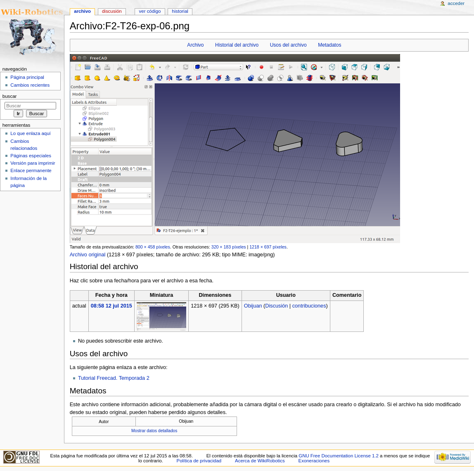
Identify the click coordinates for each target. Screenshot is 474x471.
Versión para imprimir (32, 163)
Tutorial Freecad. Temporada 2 (113, 378)
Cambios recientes (30, 85)
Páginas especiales (30, 155)
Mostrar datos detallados (154, 430)
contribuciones (309, 306)
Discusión (276, 306)
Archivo (195, 45)
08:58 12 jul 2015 (111, 306)
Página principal (27, 77)
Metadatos (329, 45)
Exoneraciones (314, 460)
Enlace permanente (30, 170)
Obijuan (253, 306)
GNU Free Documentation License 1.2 (339, 455)
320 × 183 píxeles (228, 246)
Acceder (456, 3)
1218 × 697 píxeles (268, 246)
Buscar (9, 96)
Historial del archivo (236, 45)
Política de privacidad (199, 460)
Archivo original (88, 255)
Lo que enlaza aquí (30, 133)
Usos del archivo (288, 45)
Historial (180, 11)
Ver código (150, 11)
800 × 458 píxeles (152, 246)
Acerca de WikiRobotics (260, 460)
